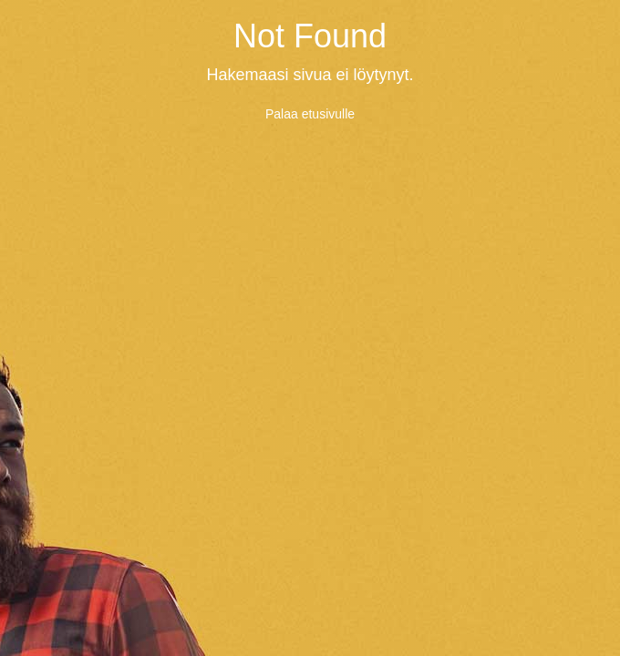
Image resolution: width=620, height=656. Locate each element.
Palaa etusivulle (310, 114)
